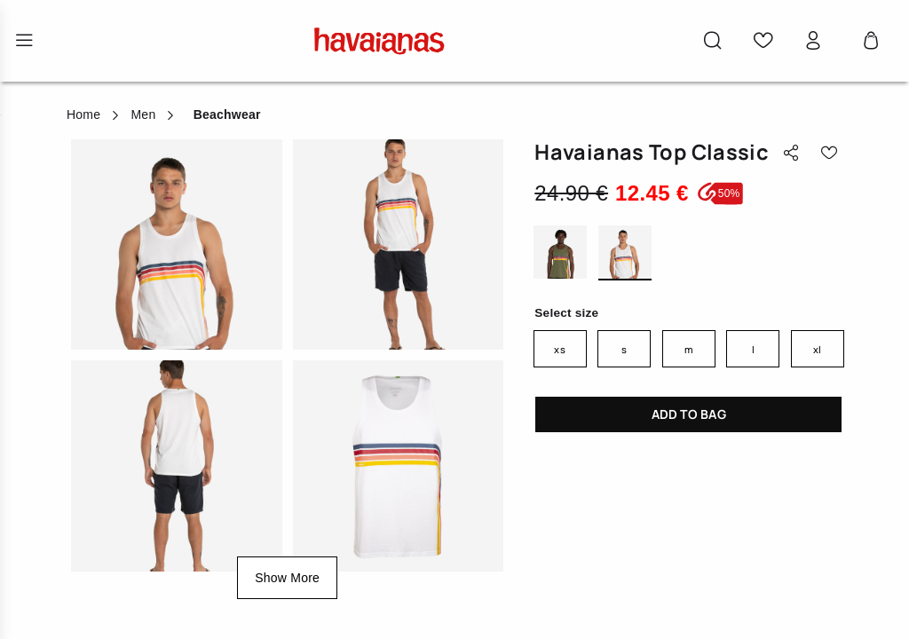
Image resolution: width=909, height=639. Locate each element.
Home (83, 114)
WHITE (625, 253)
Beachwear (227, 114)
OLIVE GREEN (560, 253)
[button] (713, 41)
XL (817, 349)
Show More (287, 578)
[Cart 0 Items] (871, 41)
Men (142, 114)
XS (559, 349)
